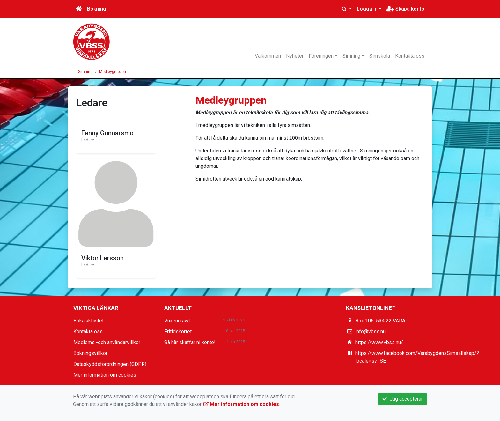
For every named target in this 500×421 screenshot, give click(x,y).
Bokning (96, 9)
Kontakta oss (409, 56)
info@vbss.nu (370, 332)
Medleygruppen (112, 72)
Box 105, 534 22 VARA (380, 321)
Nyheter (295, 56)
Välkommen (268, 56)
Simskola (379, 56)
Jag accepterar (402, 399)
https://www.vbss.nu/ (379, 342)
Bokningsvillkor (90, 353)
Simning (351, 56)
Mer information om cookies (104, 375)
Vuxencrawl (177, 321)
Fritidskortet (178, 332)
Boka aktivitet (88, 321)
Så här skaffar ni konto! (190, 342)
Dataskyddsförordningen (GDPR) (109, 364)
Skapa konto (405, 9)
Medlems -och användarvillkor (106, 342)
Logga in (367, 9)
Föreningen (321, 56)
